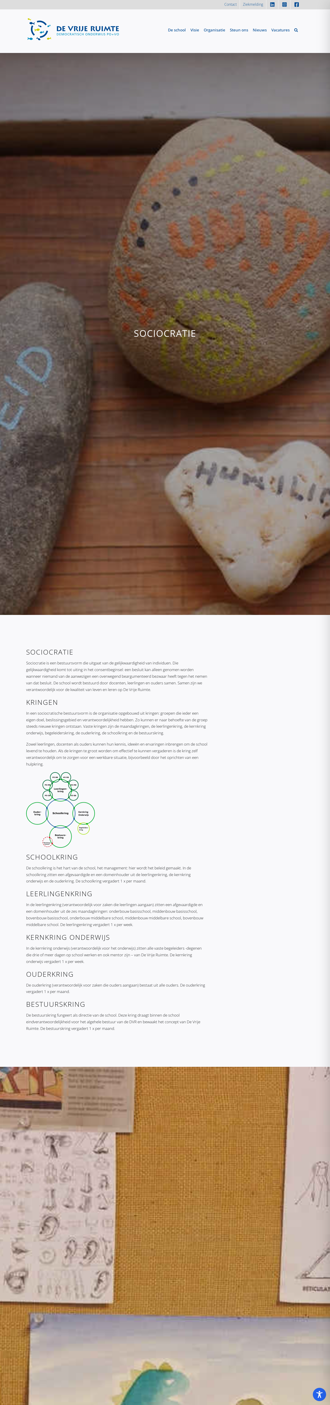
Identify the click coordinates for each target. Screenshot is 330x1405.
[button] (296, 29)
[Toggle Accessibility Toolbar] (319, 1394)
